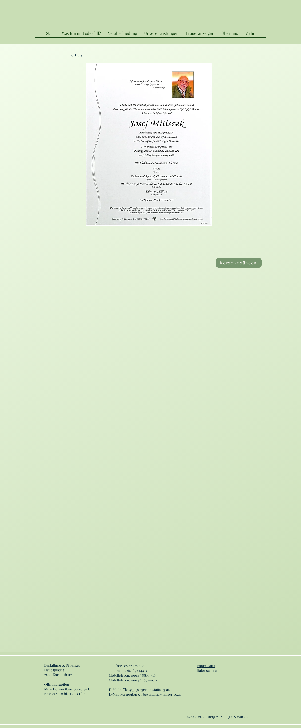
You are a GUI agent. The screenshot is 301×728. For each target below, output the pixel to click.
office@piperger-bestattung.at (144, 689)
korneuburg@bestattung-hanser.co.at (150, 694)
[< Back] (86, 55)
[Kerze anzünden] (239, 263)
